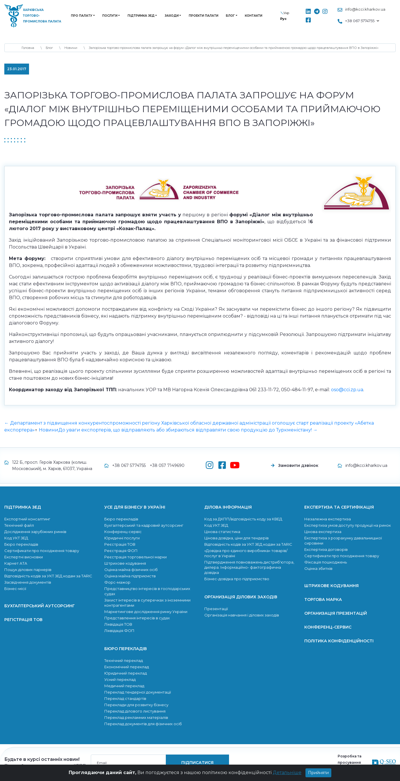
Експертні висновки (23, 557)
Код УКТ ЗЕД (16, 538)
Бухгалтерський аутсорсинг (39, 605)
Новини (48, 430)
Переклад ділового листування (135, 711)
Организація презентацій (335, 613)
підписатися (197, 762)
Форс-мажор (117, 582)
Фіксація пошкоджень (325, 562)
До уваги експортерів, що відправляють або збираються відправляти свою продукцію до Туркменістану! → (188, 430)
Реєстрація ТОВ (119, 544)
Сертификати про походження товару (41, 550)
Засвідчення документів (27, 582)
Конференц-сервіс (123, 531)
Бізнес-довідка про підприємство (236, 578)
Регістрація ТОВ (23, 619)
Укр (286, 13)
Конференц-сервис (327, 627)
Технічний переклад (123, 660)
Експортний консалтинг (27, 519)
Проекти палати (203, 16)
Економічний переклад (126, 666)
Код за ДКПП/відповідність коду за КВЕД (243, 519)
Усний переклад (120, 679)
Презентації (216, 608)
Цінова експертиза (322, 531)
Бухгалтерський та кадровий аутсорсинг (143, 525)
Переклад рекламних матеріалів (136, 717)
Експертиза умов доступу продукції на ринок (347, 525)
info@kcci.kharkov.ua (365, 9)
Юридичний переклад (125, 673)
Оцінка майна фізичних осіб (131, 569)
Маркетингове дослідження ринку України (145, 611)
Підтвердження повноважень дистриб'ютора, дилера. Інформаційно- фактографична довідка (249, 567)
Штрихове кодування (125, 563)
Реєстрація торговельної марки (135, 557)
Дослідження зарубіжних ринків (35, 531)
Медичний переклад (124, 685)
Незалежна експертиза (327, 519)
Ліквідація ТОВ (118, 624)
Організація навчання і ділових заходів (241, 615)
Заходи (172, 16)
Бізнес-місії (15, 588)
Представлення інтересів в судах (137, 618)
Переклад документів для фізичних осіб (143, 723)
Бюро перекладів (21, 544)
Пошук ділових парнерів (27, 569)
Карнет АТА (15, 563)
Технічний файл (19, 525)
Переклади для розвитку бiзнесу (136, 704)
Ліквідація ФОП (119, 630)
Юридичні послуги (122, 538)
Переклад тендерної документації (137, 692)
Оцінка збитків (318, 568)
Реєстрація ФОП (121, 550)
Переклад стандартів (125, 698)
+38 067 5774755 (129, 465)
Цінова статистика (222, 531)
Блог (230, 16)
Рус (283, 19)
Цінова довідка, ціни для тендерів (236, 538)
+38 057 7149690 (167, 465)
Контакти (253, 16)
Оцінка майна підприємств (130, 576)
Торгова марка (323, 599)
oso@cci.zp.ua (347, 389)
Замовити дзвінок (298, 465)
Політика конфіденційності (339, 640)
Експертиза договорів (326, 549)
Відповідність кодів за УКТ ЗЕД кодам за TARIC (48, 576)
